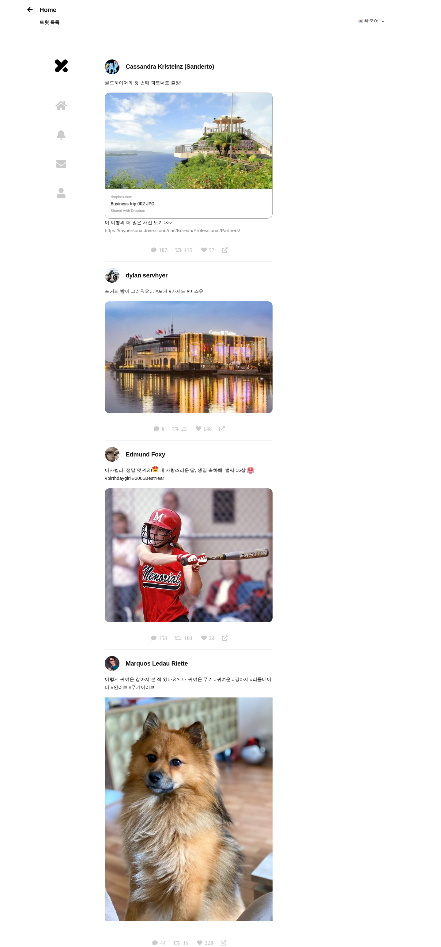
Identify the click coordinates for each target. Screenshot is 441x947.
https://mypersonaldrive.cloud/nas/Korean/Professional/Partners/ (172, 230)
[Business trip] (188, 94)
